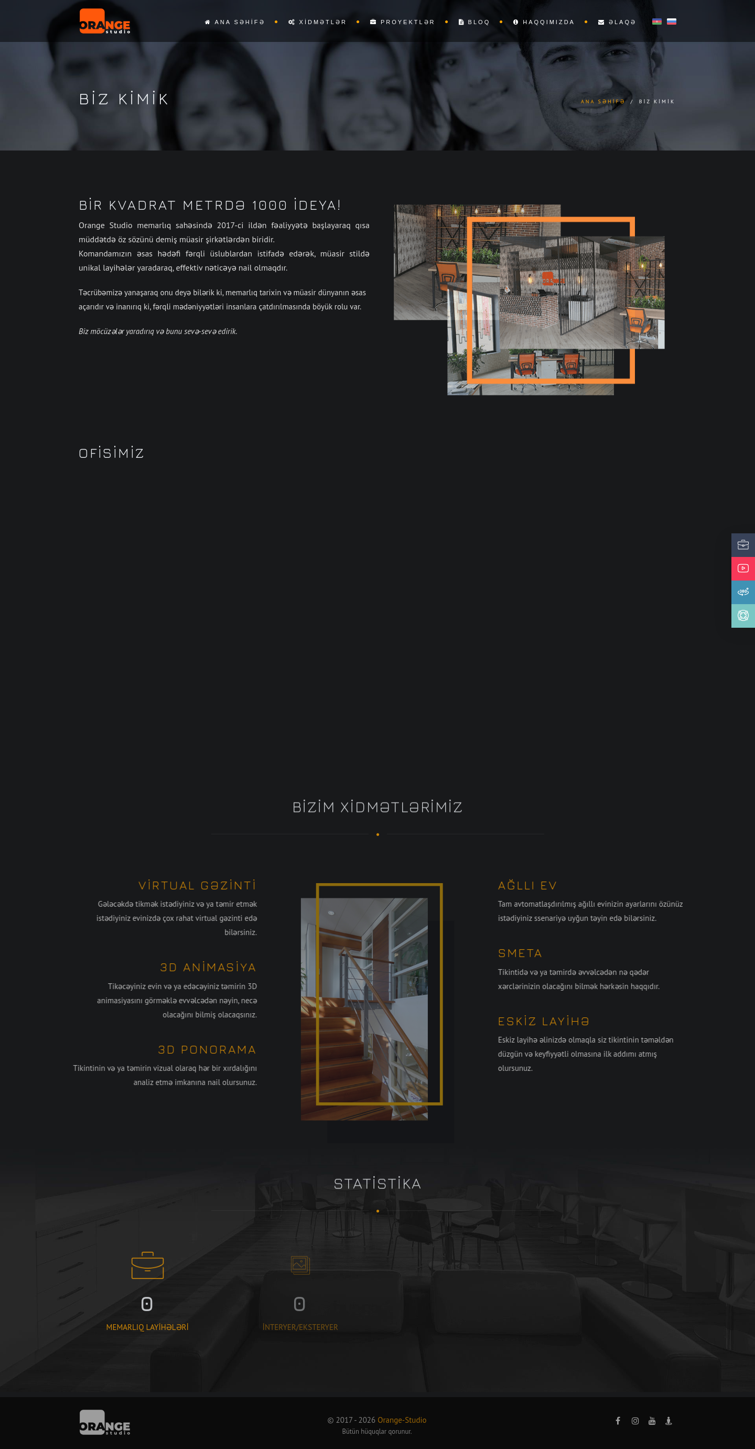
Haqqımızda (544, 22)
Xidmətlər (317, 22)
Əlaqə (617, 22)
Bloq (475, 22)
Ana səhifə (235, 22)
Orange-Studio (402, 1420)
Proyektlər (403, 22)
